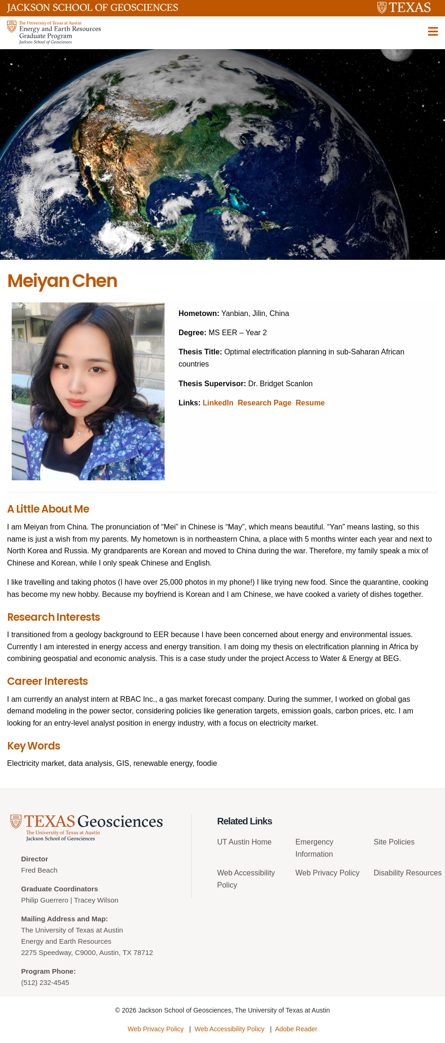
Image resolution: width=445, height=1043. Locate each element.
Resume (310, 403)
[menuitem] (253, 845)
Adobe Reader (296, 1029)
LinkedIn (218, 403)
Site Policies (394, 842)
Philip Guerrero (44, 900)
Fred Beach (39, 870)
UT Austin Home (244, 842)
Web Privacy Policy (327, 873)
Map (98, 919)
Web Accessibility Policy (229, 1029)
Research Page (265, 403)
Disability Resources (408, 873)
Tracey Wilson (96, 900)
